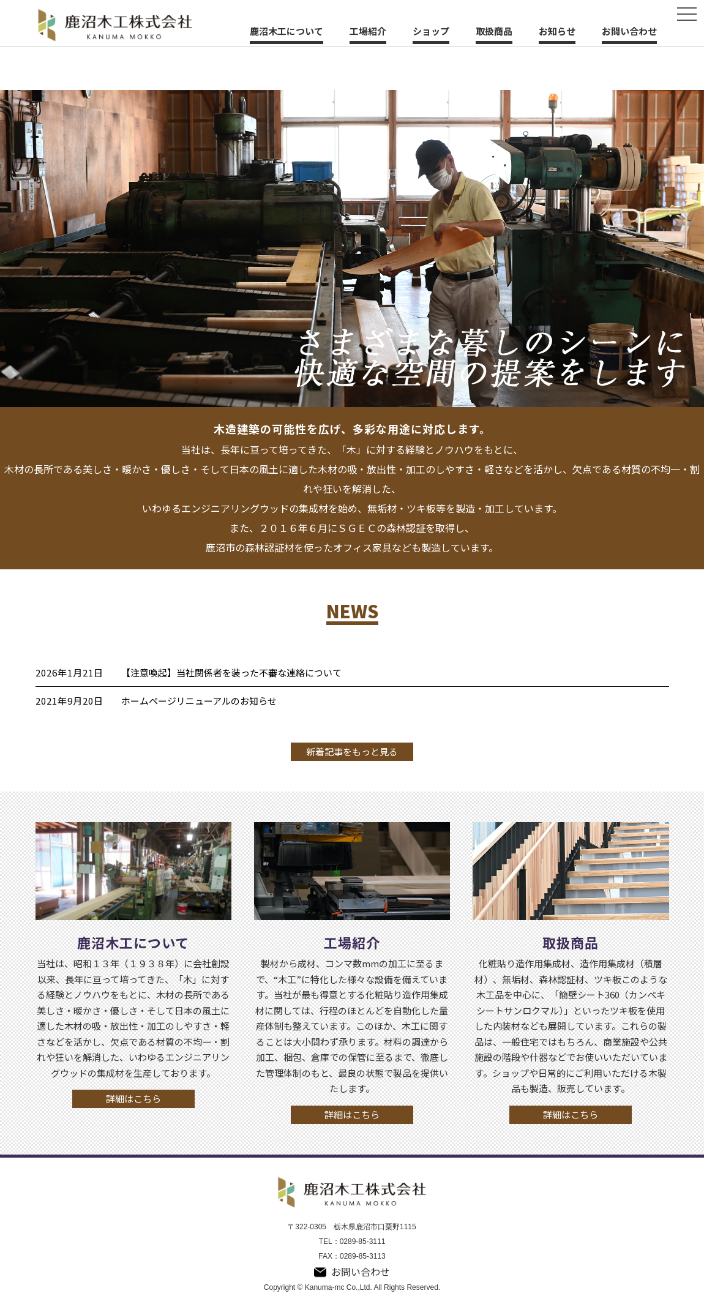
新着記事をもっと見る (352, 751)
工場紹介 (368, 30)
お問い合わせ (629, 30)
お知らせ (557, 30)
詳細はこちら (133, 1098)
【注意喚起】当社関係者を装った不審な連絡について (231, 672)
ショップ (431, 30)
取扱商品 (494, 30)
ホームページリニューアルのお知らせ (199, 700)
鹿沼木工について (286, 30)
